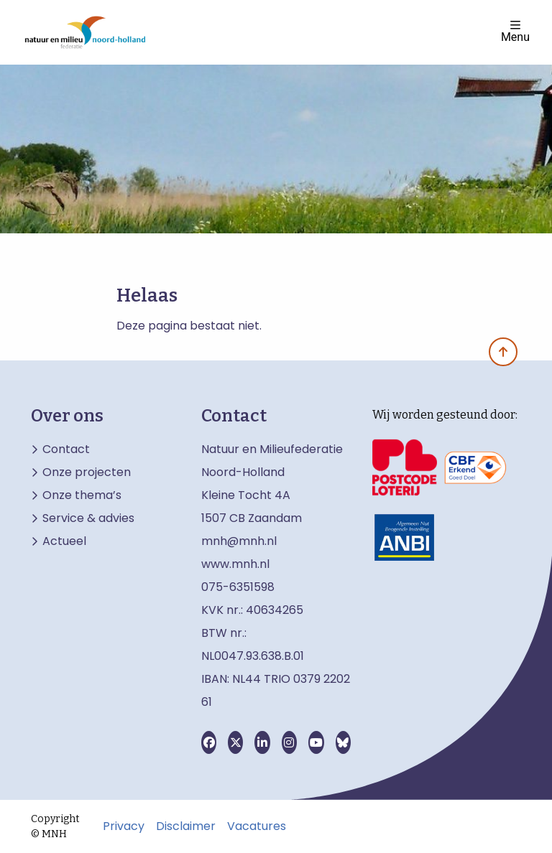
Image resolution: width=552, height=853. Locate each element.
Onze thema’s (81, 495)
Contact (66, 449)
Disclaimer (186, 826)
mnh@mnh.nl (239, 541)
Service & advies (88, 518)
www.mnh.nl (236, 564)
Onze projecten (86, 472)
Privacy (123, 826)
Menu (515, 31)
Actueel (64, 541)
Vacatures (256, 826)
